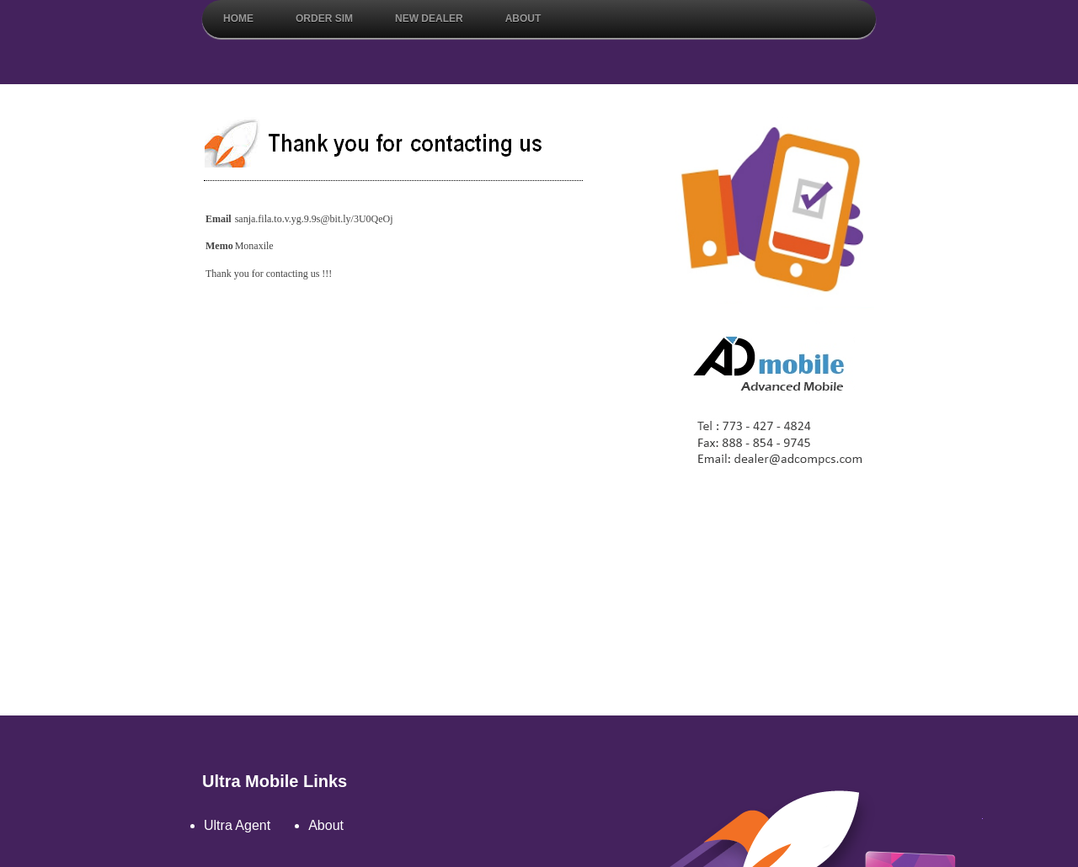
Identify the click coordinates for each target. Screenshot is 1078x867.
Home (238, 18)
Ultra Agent (237, 825)
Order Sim (324, 18)
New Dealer (429, 18)
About (523, 18)
